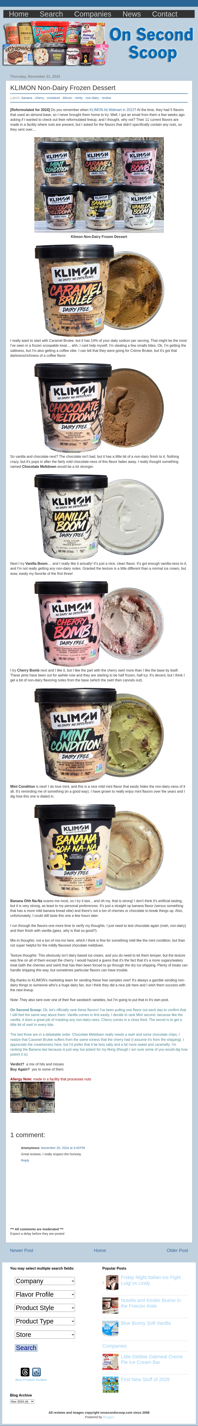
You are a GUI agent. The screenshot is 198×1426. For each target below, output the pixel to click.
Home (19, 14)
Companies (92, 14)
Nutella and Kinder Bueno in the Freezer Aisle (151, 1303)
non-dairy (92, 98)
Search (51, 14)
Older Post (177, 1250)
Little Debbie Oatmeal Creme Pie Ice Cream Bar (152, 1359)
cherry (39, 98)
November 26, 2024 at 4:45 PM (63, 1148)
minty (78, 98)
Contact (164, 14)
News (132, 14)
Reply (25, 1160)
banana (26, 98)
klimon (67, 98)
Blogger (108, 1417)
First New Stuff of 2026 (145, 1379)
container (53, 98)
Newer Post (21, 1250)
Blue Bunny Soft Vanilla (146, 1323)
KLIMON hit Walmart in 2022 (111, 110)
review (106, 98)
